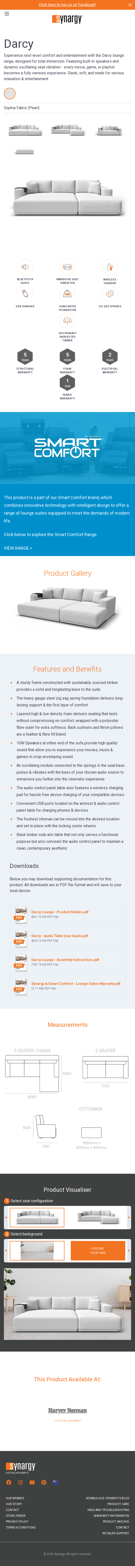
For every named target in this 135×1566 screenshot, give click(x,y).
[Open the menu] (7, 13)
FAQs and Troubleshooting (108, 1510)
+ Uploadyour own (98, 1251)
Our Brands (15, 1498)
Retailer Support (115, 1533)
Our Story (14, 1504)
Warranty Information (111, 1516)
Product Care (118, 1504)
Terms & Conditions (21, 1527)
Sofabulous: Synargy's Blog (107, 1498)
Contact (12, 1510)
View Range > (18, 552)
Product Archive (116, 1521)
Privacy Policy (17, 1521)
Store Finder (16, 1516)
